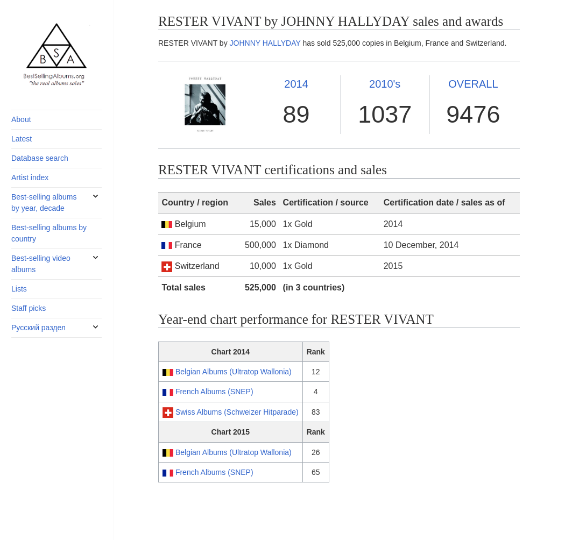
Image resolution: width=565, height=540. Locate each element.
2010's (384, 84)
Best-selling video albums (40, 264)
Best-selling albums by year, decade (43, 202)
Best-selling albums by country (49, 233)
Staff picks (28, 308)
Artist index (29, 177)
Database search (39, 158)
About (21, 119)
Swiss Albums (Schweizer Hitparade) (237, 412)
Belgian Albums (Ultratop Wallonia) (233, 371)
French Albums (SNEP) (214, 391)
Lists (19, 289)
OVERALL (473, 84)
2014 (296, 84)
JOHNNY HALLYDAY (265, 43)
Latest (21, 138)
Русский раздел (38, 327)
